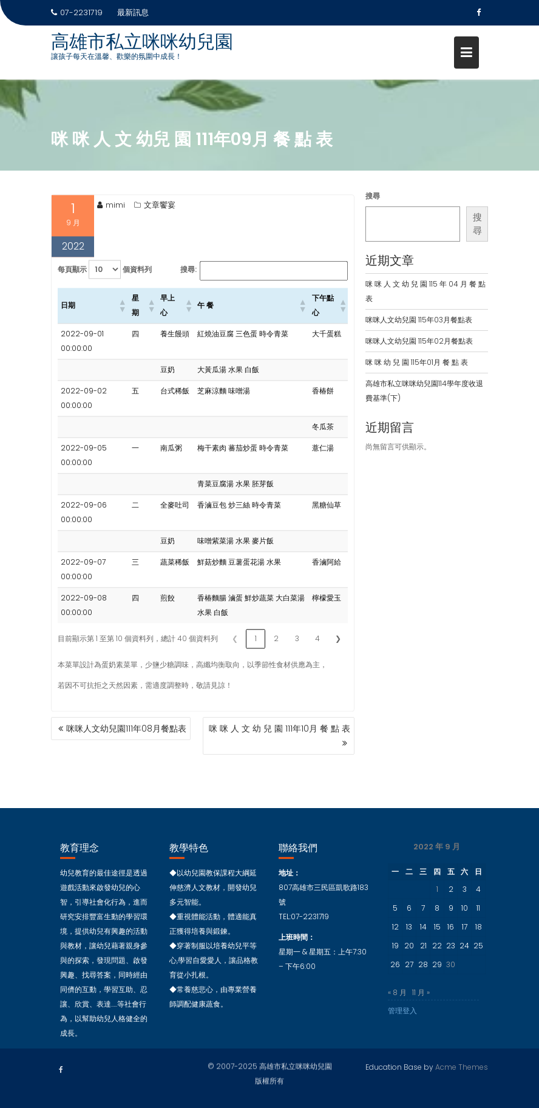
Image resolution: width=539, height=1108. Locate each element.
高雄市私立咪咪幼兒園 (142, 42)
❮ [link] (235, 647)
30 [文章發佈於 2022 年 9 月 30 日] (450, 977)
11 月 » (421, 1005)
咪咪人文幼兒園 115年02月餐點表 (419, 341)
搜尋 (372, 196)
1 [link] (256, 647)
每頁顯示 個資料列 (105, 278)
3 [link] (297, 647)
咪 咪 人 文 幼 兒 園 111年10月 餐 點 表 (279, 728)
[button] (122, 314)
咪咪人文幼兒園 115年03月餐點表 (418, 319)
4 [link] (317, 647)
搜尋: (188, 278)
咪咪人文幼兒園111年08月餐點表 (126, 728)
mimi (111, 214)
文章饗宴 (159, 214)
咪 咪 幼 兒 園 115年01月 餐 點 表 (416, 362)
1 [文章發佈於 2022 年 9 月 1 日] (437, 902)
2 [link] (276, 647)
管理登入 (402, 1023)
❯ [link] (338, 647)
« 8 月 (397, 1005)
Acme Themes (461, 1065)
